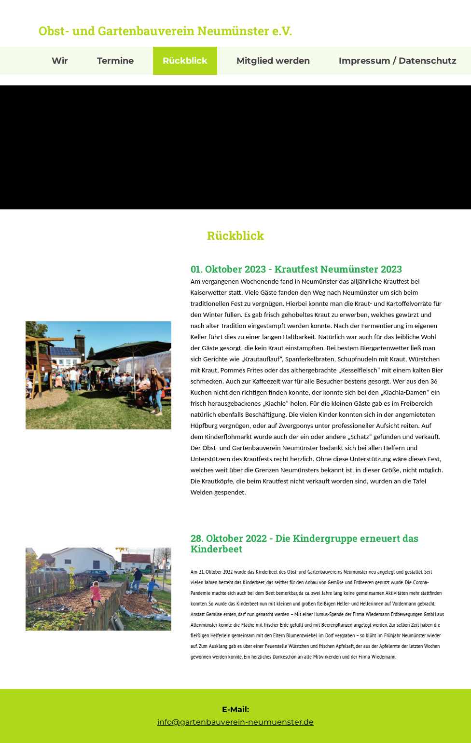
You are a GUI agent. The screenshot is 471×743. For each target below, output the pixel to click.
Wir (60, 60)
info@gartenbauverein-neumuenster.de (235, 722)
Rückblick (185, 60)
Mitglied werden (273, 60)
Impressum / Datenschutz (398, 60)
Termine (115, 60)
